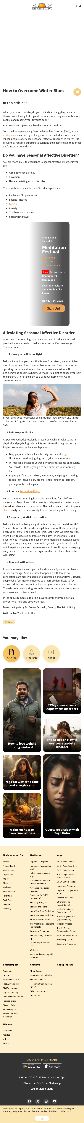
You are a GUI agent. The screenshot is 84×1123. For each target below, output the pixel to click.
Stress (6, 862)
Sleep (5, 883)
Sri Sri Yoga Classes (66, 862)
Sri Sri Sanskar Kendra (40, 920)
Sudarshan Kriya (30, 492)
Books (6, 1043)
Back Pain (7, 900)
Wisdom (7, 1024)
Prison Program (10, 1010)
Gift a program (65, 965)
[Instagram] (46, 1102)
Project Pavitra (9, 1001)
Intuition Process (64, 924)
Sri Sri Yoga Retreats (66, 870)
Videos (6, 1039)
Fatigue (13, 204)
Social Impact (10, 965)
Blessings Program (38, 903)
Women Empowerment (13, 997)
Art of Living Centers (39, 991)
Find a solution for (13, 855)
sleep (6, 510)
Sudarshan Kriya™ (38, 980)
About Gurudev (37, 971)
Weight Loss (8, 870)
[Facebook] (29, 1102)
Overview (7, 1031)
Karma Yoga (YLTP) (65, 940)
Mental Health (9, 866)
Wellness (9, 622)
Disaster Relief (9, 1005)
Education (7, 971)
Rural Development (11, 984)
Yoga (64, 454)
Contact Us (35, 996)
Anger (5, 879)
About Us (35, 965)
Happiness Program (39, 862)
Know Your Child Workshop (42, 911)
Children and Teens (38, 907)
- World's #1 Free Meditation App (42, 1078)
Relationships (9, 892)
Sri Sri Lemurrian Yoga (66, 882)
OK (42, 1118)
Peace (6, 975)
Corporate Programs (39, 931)
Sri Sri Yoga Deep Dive (67, 866)
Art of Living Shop (42, 1089)
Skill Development (11, 988)
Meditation (36, 855)
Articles (6, 1035)
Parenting (7, 896)
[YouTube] (54, 1102)
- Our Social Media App (42, 1083)
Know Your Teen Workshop (42, 915)
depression (12, 135)
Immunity (7, 909)
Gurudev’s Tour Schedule (41, 975)
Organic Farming (10, 993)
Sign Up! (53, 309)
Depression (8, 875)
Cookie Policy (65, 1111)
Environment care (11, 980)
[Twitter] (37, 1102)
